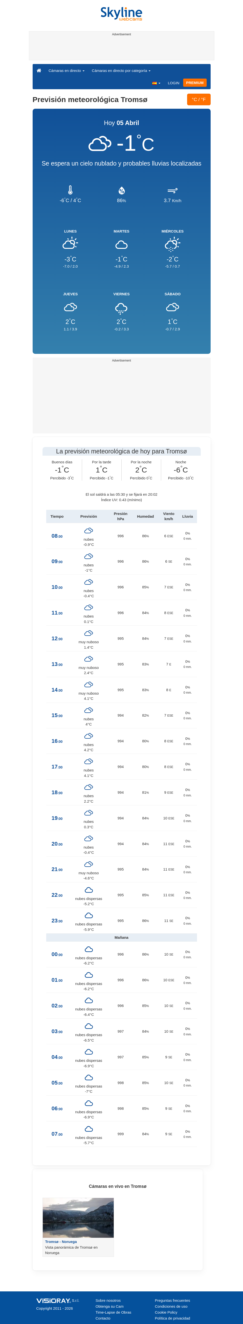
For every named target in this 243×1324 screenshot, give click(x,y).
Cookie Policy (166, 1312)
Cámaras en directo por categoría (121, 70)
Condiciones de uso (171, 1306)
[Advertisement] (120, 49)
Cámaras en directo (67, 70)
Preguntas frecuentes (172, 1300)
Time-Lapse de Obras (114, 1312)
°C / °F (199, 99)
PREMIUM (195, 83)
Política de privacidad (172, 1318)
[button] (156, 83)
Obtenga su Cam (110, 1306)
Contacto (103, 1318)
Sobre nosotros (108, 1300)
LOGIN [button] (173, 83)
